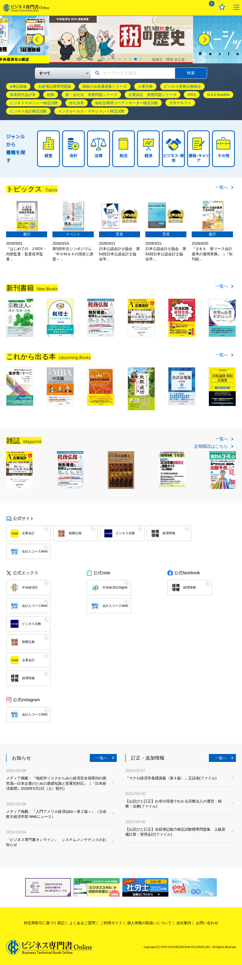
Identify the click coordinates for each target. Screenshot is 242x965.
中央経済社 (30, 587)
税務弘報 (75, 533)
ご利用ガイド (111, 923)
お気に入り (222, 7)
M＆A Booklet (218, 95)
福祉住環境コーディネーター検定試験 (126, 103)
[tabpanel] (121, 39)
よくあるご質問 (82, 923)
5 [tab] (125, 59)
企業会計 (28, 533)
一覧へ (221, 187)
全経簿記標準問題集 (54, 86)
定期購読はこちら (211, 446)
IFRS (191, 95)
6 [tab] (130, 59)
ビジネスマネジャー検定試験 (34, 103)
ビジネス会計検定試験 (28, 111)
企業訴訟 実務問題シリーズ (152, 95)
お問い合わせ (207, 923)
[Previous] (38, 39)
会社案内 (183, 923)
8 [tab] (141, 59)
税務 (50, 95)
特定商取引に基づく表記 (44, 923)
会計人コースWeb (34, 551)
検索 (191, 73)
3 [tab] (114, 59)
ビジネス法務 (125, 533)
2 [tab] (109, 59)
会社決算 (76, 103)
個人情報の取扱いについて (149, 923)
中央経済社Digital (114, 587)
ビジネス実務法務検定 (182, 86)
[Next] (204, 39)
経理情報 (169, 533)
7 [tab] (135, 59)
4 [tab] (119, 59)
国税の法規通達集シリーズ (104, 86)
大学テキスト (180, 103)
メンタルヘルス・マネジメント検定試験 (91, 111)
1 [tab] (103, 59)
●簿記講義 (18, 86)
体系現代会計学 (23, 95)
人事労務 (145, 86)
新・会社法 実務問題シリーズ (91, 95)
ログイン (194, 7)
